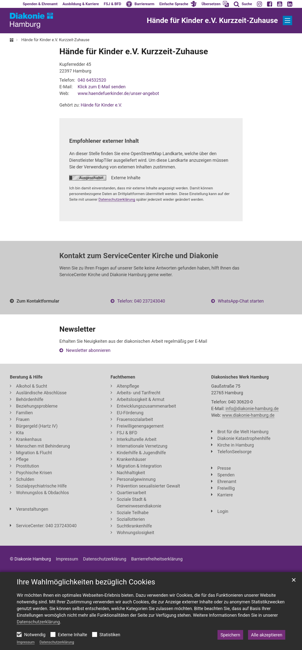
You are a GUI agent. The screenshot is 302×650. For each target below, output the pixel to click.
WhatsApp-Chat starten (241, 301)
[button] (178, 4)
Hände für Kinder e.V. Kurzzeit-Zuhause (55, 39)
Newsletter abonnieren (88, 350)
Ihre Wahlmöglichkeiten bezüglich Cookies (86, 582)
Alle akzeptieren (266, 634)
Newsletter (77, 329)
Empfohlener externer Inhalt (104, 141)
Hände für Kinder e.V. (101, 105)
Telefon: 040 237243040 (141, 301)
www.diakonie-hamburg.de (248, 415)
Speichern (230, 634)
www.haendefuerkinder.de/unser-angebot (118, 93)
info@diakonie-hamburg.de (252, 408)
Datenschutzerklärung (56, 642)
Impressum (25, 642)
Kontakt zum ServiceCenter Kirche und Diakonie (138, 255)
